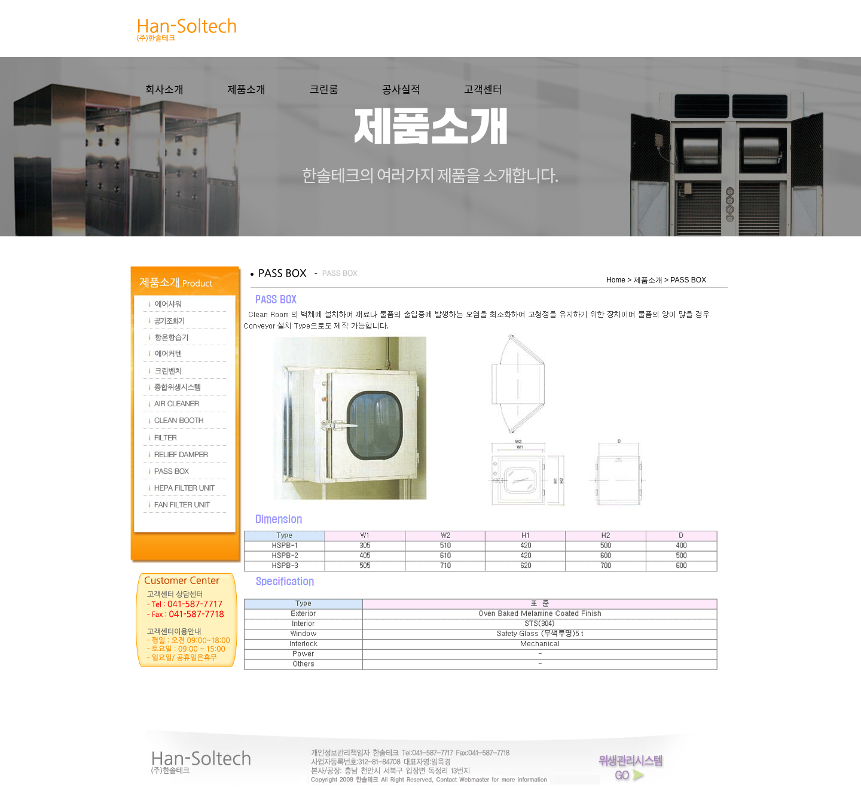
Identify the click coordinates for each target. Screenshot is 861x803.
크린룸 (324, 88)
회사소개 (164, 88)
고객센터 (483, 88)
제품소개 (246, 88)
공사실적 (401, 88)
